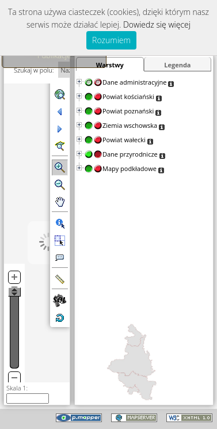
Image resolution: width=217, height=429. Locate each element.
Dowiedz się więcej (157, 24)
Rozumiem (111, 40)
